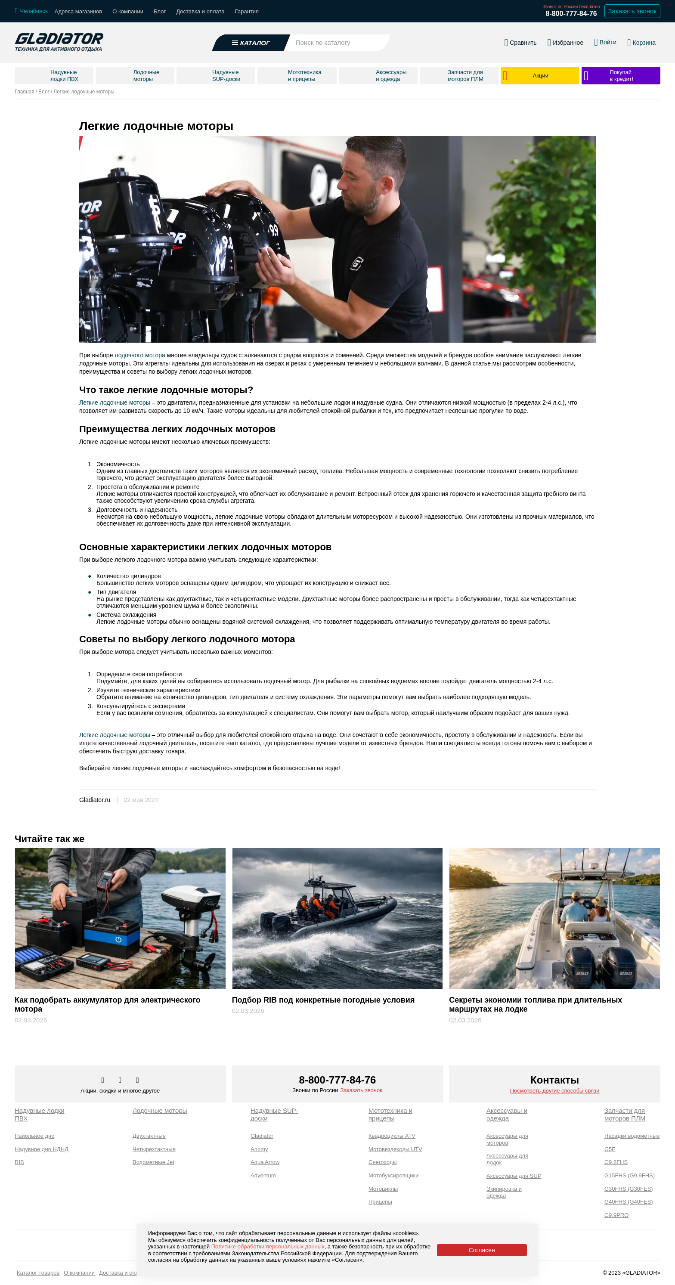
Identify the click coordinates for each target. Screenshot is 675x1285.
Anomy (259, 1149)
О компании (127, 11)
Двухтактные (149, 1136)
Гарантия (247, 11)
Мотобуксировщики (393, 1175)
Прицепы (380, 1201)
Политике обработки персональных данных (268, 1246)
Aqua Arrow (265, 1162)
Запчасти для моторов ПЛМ (624, 1114)
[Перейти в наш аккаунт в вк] (104, 1080)
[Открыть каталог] (251, 42)
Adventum (263, 1175)
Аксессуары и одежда (506, 1114)
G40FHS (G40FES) (628, 1201)
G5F (609, 1149)
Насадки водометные (632, 1136)
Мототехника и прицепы (390, 1114)
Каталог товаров (38, 1273)
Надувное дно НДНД (41, 1149)
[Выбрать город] (31, 11)
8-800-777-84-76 (571, 13)
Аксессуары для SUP (514, 1176)
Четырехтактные (154, 1149)
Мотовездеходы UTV (395, 1149)
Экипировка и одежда (504, 1192)
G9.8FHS (616, 1162)
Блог (160, 11)
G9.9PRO (616, 1215)
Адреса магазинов (78, 11)
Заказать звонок (361, 1090)
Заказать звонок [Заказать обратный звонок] (632, 11)
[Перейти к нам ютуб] (137, 1080)
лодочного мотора (140, 355)
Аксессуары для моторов (507, 1139)
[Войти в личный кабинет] (605, 42)
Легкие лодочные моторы (114, 402)
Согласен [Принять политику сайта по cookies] (482, 1250)
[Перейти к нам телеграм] (121, 1080)
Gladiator (262, 1136)
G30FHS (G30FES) (628, 1189)
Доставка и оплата (200, 11)
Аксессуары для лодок (507, 1159)
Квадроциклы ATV (391, 1136)
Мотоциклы (383, 1189)
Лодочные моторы (160, 1110)
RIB (19, 1162)
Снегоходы (382, 1162)
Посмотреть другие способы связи (555, 1090)
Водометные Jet (153, 1162)
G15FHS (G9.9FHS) (629, 1175)
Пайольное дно (34, 1136)
